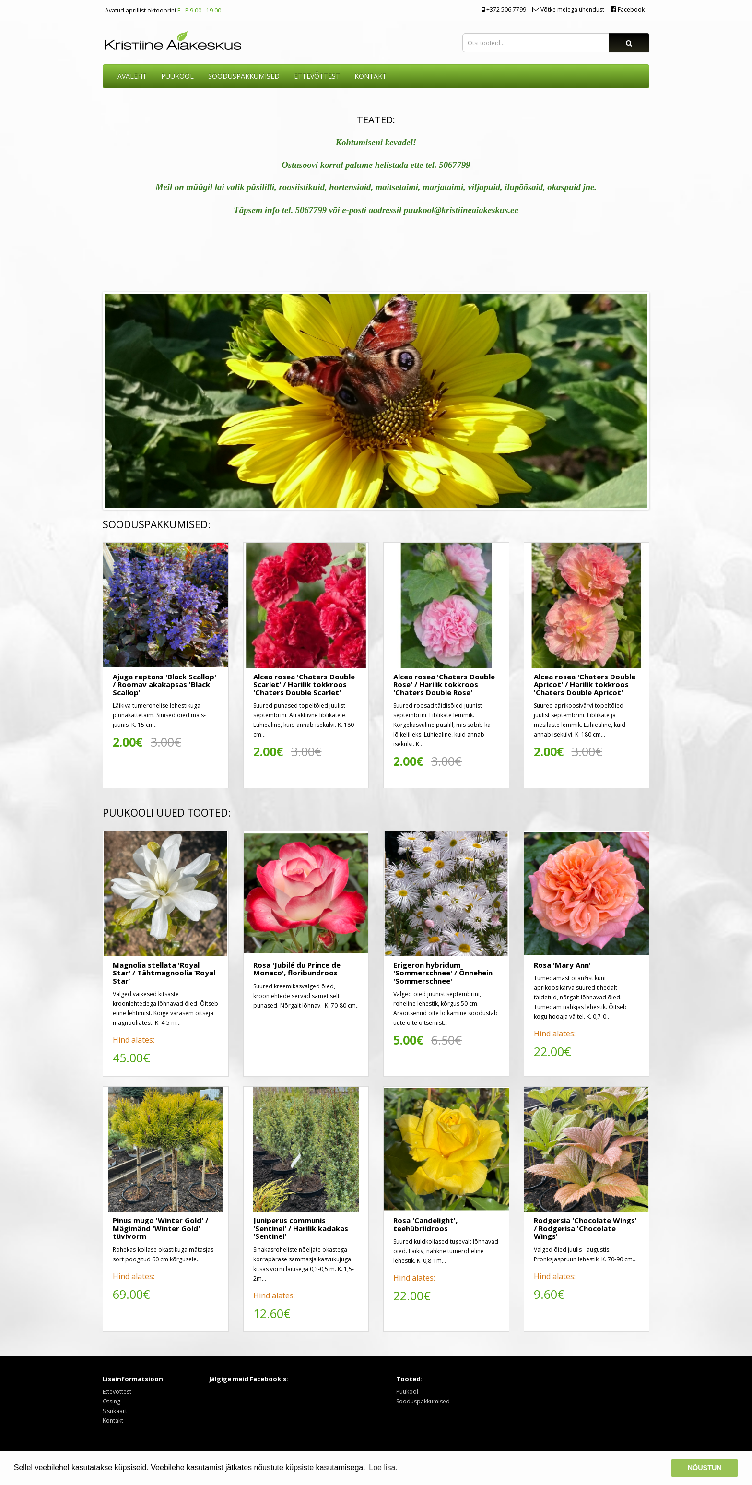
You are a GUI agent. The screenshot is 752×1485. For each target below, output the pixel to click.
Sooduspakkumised (423, 1401)
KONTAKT (370, 76)
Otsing (111, 1401)
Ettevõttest (117, 1392)
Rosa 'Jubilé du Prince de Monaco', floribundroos (297, 969)
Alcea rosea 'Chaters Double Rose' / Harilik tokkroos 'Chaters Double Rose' (444, 684)
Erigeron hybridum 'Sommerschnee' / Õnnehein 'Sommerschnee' (443, 973)
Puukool (177, 76)
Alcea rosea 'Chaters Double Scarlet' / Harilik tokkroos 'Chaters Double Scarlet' (304, 684)
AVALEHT (132, 76)
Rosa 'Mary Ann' (562, 965)
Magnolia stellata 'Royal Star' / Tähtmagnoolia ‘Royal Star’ (164, 973)
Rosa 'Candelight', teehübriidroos (425, 1224)
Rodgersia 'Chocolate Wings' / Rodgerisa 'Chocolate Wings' (585, 1228)
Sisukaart (115, 1411)
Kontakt (113, 1420)
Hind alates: (133, 1039)
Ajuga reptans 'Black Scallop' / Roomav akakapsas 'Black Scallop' (164, 684)
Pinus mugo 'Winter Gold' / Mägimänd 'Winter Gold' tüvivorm (160, 1228)
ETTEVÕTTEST (317, 76)
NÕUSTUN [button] (705, 1468)
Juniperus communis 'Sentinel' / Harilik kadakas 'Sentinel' (300, 1228)
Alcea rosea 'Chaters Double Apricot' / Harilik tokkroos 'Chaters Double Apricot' (584, 684)
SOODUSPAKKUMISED (244, 76)
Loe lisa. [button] (383, 1467)
